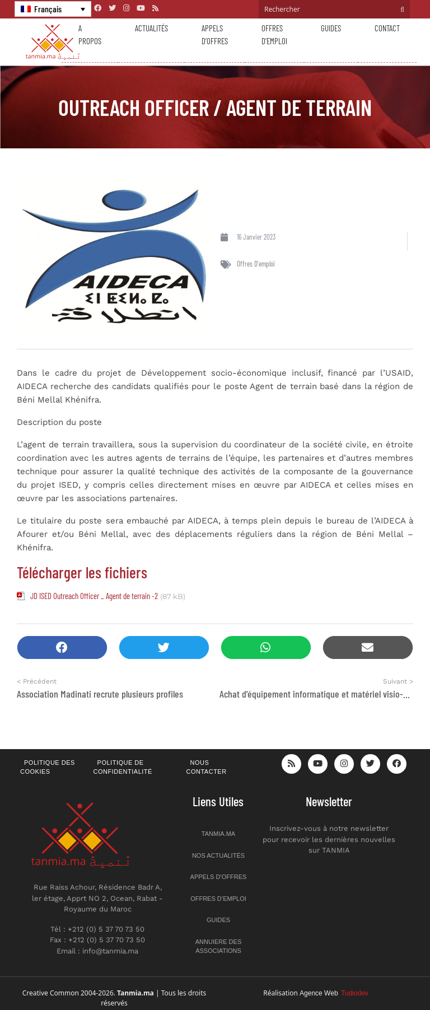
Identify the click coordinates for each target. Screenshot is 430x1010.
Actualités (151, 28)
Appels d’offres (215, 34)
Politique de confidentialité (123, 767)
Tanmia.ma (218, 833)
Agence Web (334, 993)
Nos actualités (218, 855)
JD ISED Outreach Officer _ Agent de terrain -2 (94, 596)
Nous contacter (206, 767)
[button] (62, 647)
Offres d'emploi (256, 263)
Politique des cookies (47, 767)
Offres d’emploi (274, 34)
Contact (387, 28)
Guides (331, 28)
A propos (89, 34)
